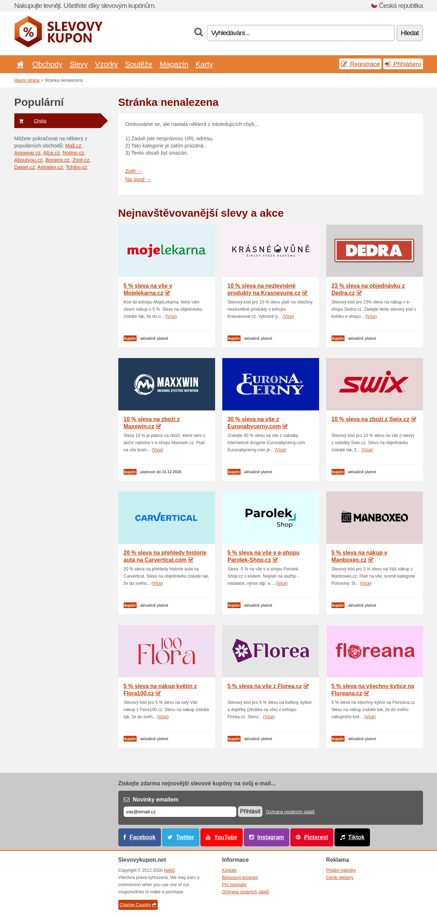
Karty (204, 64)
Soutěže (139, 64)
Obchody (47, 64)
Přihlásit (250, 811)
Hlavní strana (27, 80)
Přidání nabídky (341, 870)
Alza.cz (51, 153)
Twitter (185, 837)
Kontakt (229, 870)
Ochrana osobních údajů (290, 811)
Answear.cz (27, 153)
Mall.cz (73, 146)
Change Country (138, 904)
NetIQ (169, 870)
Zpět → (133, 171)
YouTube (225, 837)
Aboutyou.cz (28, 160)
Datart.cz (24, 167)
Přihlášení (403, 63)
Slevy (79, 64)
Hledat (409, 33)
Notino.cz (73, 153)
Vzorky (106, 64)
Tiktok (356, 837)
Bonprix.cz (58, 160)
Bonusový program (240, 877)
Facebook (143, 837)
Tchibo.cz (76, 167)
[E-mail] (180, 812)
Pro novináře (234, 884)
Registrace (360, 63)
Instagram (270, 837)
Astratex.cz (50, 167)
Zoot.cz (80, 160)
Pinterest (316, 837)
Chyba (30, 121)
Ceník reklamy (340, 877)
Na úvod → (138, 179)
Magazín (174, 64)
